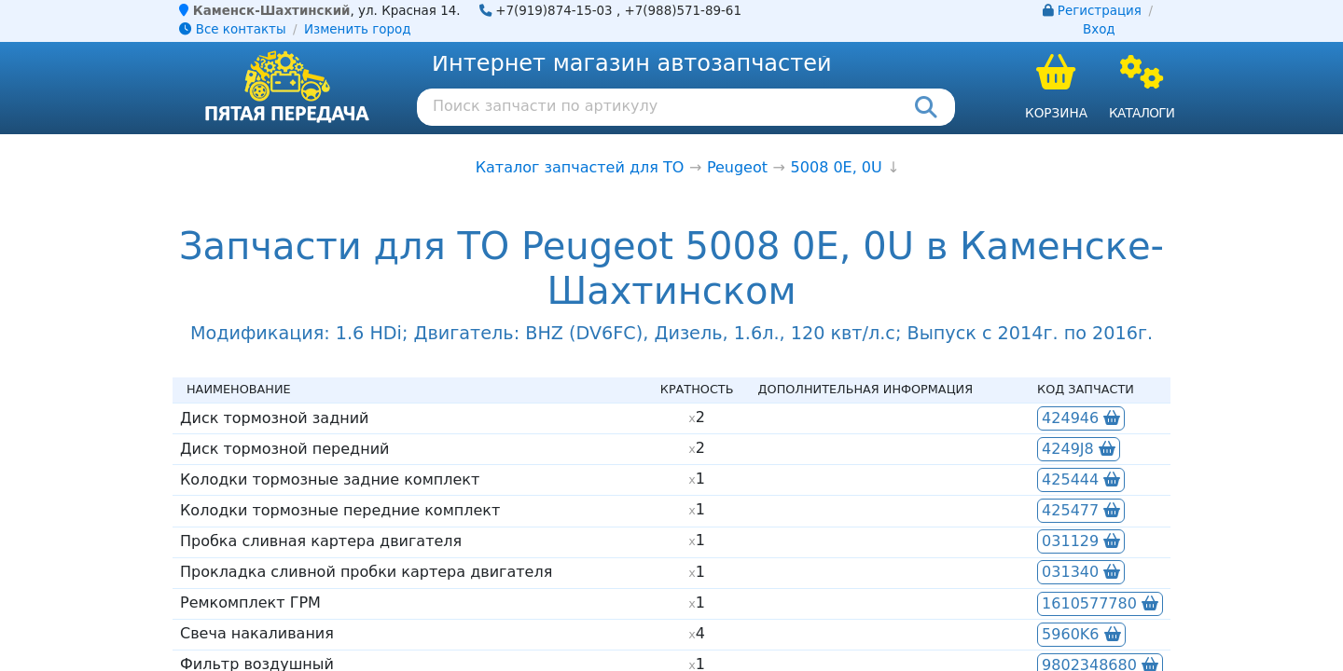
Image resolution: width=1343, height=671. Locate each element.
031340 (1081, 572)
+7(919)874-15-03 (554, 11)
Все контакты (232, 29)
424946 (1081, 418)
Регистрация (1100, 11)
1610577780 (1100, 603)
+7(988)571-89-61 (682, 11)
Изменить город (357, 29)
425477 (1081, 510)
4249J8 (1078, 449)
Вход (1099, 29)
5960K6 (1081, 634)
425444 (1081, 479)
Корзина (1056, 112)
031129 (1081, 541)
